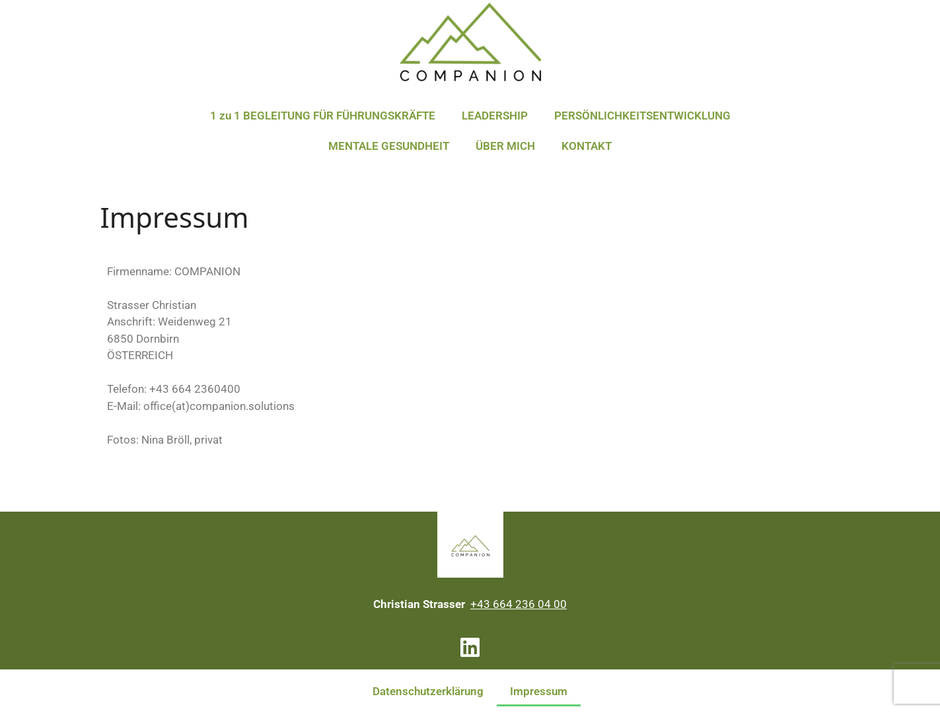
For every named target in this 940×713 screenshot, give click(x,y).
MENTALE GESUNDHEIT (388, 146)
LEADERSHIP (495, 115)
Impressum (538, 691)
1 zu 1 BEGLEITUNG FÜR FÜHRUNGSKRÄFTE (322, 115)
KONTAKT (586, 146)
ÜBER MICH (505, 146)
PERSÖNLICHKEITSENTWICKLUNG (642, 115)
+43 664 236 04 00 (518, 604)
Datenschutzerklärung (428, 691)
